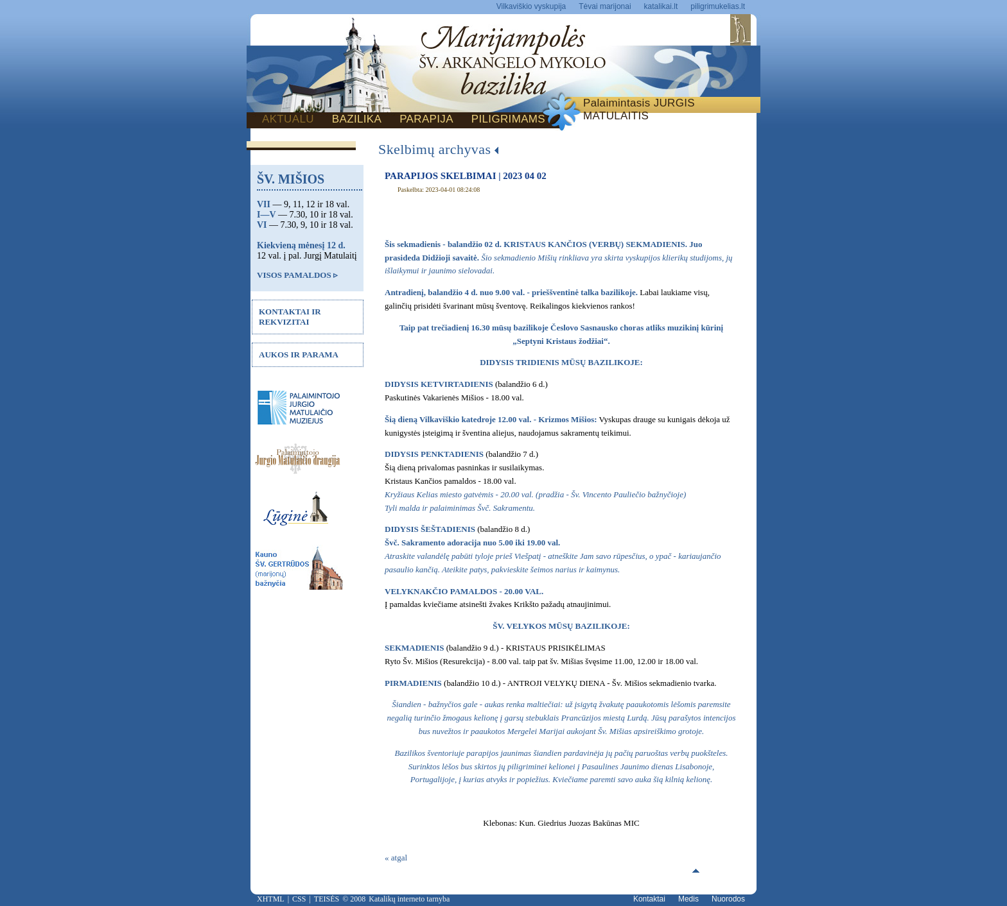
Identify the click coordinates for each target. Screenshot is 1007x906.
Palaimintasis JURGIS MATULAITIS (639, 109)
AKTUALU (288, 119)
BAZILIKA (356, 119)
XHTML (271, 898)
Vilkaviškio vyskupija (531, 6)
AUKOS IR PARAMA (298, 354)
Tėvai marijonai (605, 6)
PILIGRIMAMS (508, 119)
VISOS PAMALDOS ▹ (297, 275)
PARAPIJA (426, 119)
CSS (299, 898)
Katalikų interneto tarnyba (409, 898)
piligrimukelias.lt (717, 6)
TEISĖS (326, 898)
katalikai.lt (661, 6)
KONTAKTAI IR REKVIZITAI (290, 317)
